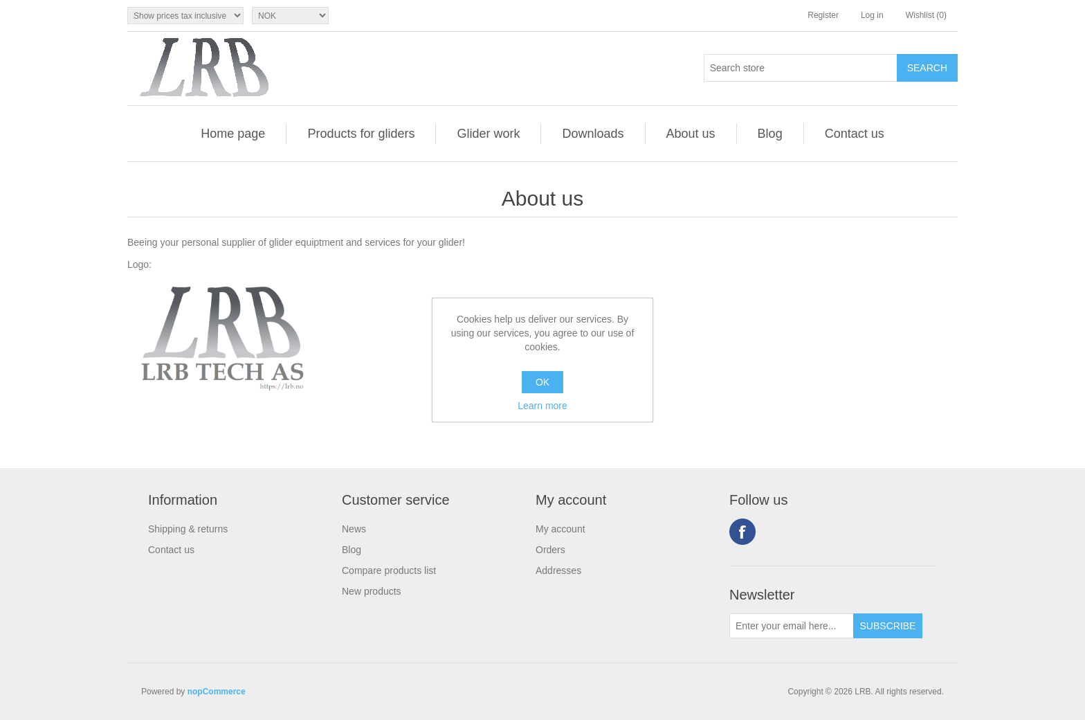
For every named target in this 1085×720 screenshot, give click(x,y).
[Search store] (800, 68)
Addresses (558, 570)
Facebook (742, 532)
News (354, 528)
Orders (550, 549)
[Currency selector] (290, 15)
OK (542, 382)
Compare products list (389, 570)
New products (371, 591)
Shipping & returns (188, 528)
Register (823, 15)
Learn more (542, 405)
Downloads (592, 134)
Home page (233, 134)
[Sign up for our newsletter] (791, 625)
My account (560, 528)
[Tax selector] (185, 15)
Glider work (488, 134)
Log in (872, 15)
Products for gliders (360, 134)
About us (690, 134)
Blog (770, 134)
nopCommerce (217, 691)
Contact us (854, 134)
